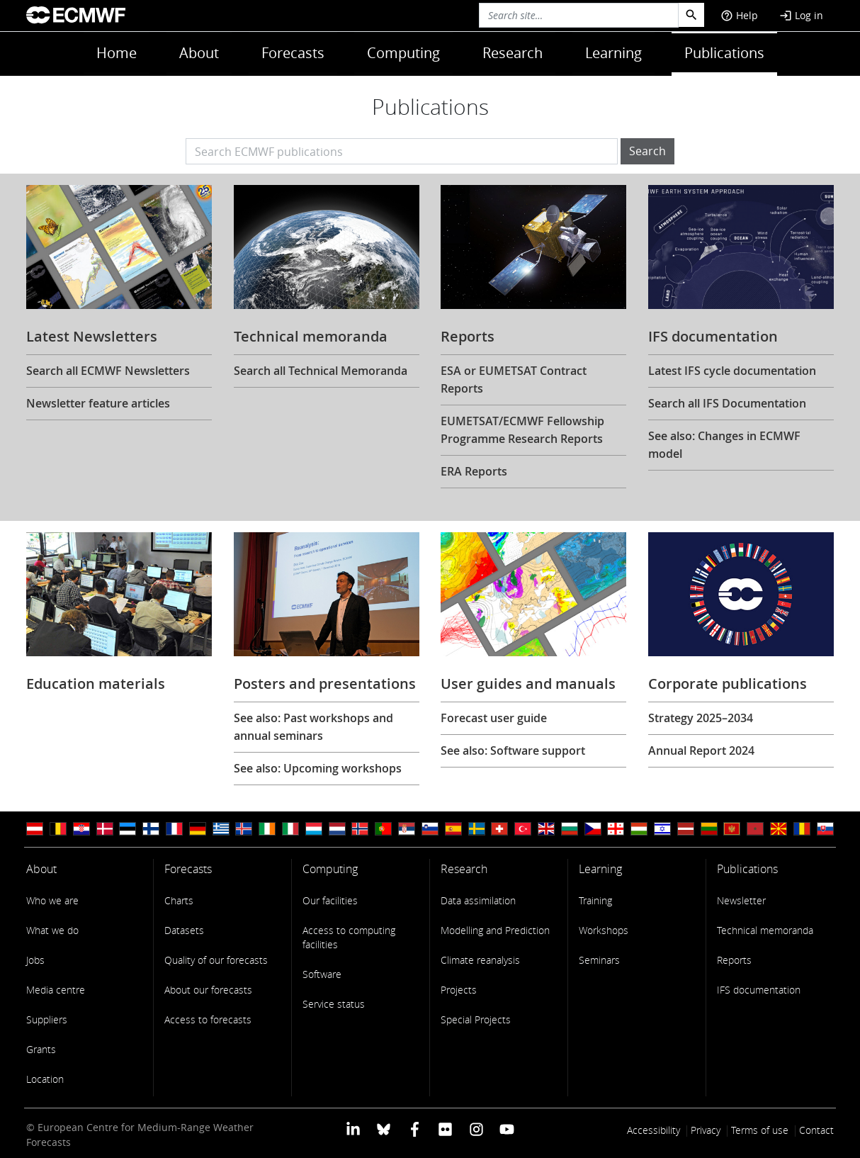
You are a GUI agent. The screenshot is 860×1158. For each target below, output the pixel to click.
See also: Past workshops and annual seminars (313, 726)
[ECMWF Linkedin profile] (353, 1128)
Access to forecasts (207, 1019)
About (199, 52)
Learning (613, 52)
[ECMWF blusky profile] (383, 1128)
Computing (403, 52)
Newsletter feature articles (98, 403)
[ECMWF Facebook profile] (415, 1128)
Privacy (705, 1130)
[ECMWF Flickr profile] (445, 1128)
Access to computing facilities (348, 937)
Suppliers (46, 1019)
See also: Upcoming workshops (318, 768)
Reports (734, 960)
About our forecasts (208, 989)
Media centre (55, 989)
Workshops (603, 930)
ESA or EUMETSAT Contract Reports (514, 379)
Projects (459, 989)
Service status (333, 1004)
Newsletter (741, 900)
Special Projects (476, 1019)
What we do (52, 930)
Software (321, 974)
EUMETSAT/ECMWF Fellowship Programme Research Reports (522, 429)
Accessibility (653, 1130)
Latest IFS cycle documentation (732, 370)
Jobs (35, 960)
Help (739, 15)
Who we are (52, 900)
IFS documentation (758, 989)
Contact (816, 1130)
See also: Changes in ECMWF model (724, 444)
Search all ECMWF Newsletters (108, 370)
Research (512, 52)
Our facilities (330, 900)
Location (45, 1079)
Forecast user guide (494, 718)
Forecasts (292, 52)
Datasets (184, 930)
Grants (41, 1049)
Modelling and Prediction (495, 930)
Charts (178, 900)
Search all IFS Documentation (727, 403)
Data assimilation (478, 900)
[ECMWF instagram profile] (475, 1128)
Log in (801, 15)
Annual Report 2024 (701, 750)
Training (595, 900)
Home (116, 52)
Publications (724, 52)
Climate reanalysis (480, 960)
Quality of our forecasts (216, 960)
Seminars (599, 960)
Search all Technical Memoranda (320, 370)
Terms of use (759, 1130)
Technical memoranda (765, 930)
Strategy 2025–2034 (700, 718)
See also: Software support (513, 750)
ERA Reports (474, 471)
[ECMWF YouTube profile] (507, 1128)
